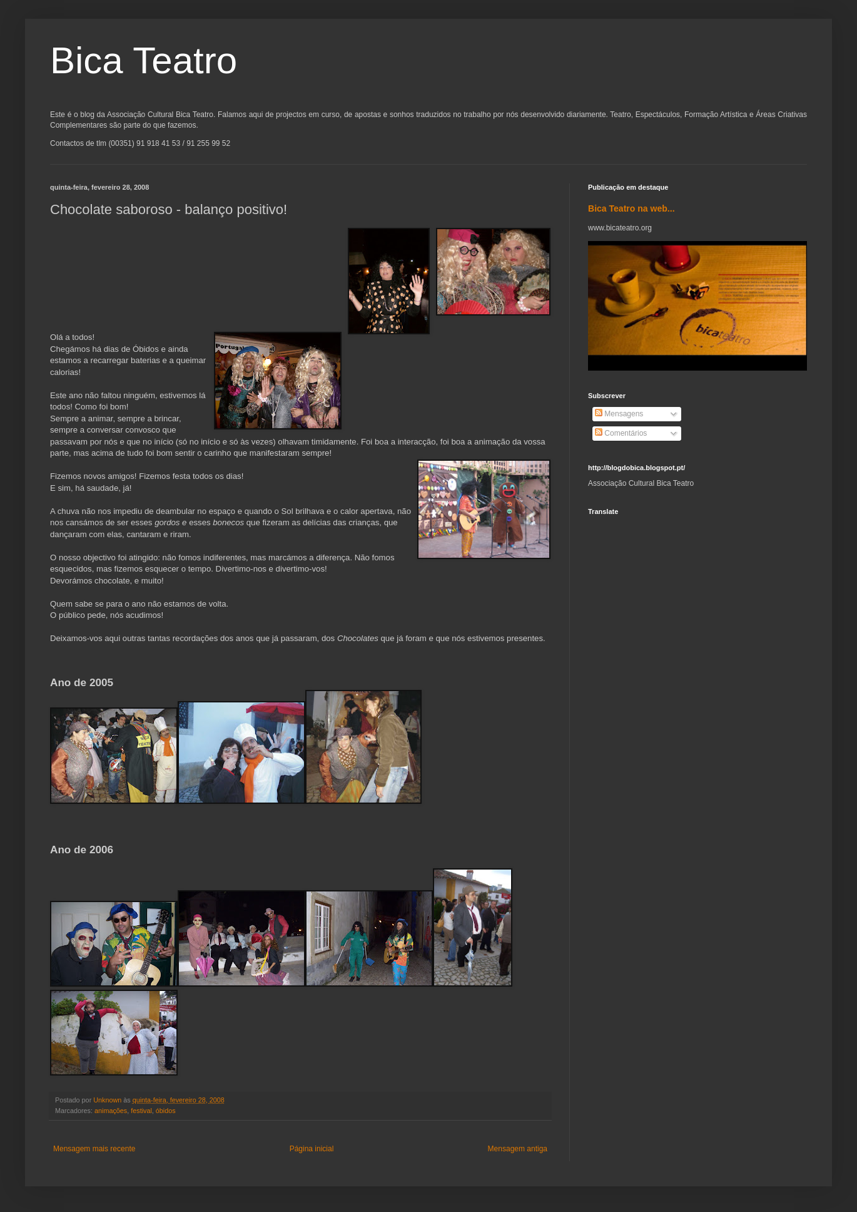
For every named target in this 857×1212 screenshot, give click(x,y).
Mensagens (619, 413)
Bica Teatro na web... (631, 208)
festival (141, 1110)
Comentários (621, 433)
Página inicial (312, 1148)
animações (110, 1110)
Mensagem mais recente (94, 1148)
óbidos (166, 1110)
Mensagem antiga (517, 1148)
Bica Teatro (143, 60)
